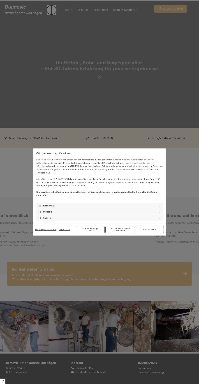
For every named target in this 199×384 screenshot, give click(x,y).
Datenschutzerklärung (46, 229)
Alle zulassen (149, 229)
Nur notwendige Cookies (90, 229)
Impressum (64, 229)
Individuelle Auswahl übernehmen (120, 229)
